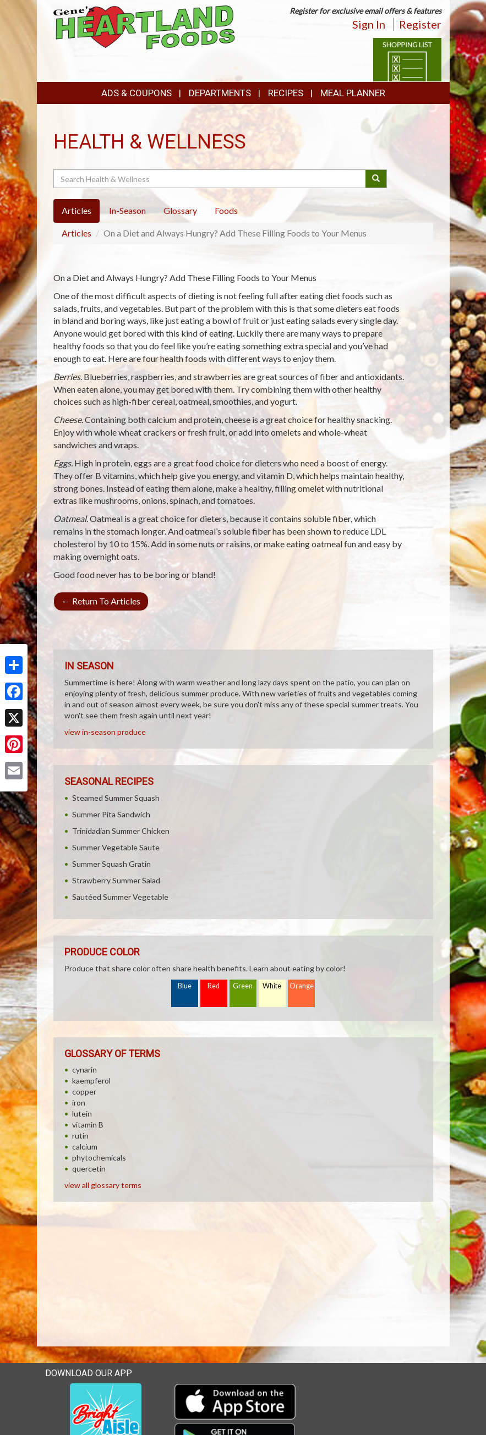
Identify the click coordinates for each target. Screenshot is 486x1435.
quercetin (89, 1168)
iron (78, 1102)
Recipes (285, 92)
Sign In (368, 24)
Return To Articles (101, 601)
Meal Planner (352, 92)
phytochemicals (99, 1157)
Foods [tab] (226, 210)
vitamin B (87, 1124)
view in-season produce (105, 731)
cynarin (84, 1069)
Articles (76, 233)
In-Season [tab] (127, 210)
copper (84, 1091)
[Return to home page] (144, 26)
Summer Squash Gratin (111, 863)
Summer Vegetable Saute (116, 847)
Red (213, 986)
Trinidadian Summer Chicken (121, 830)
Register (420, 24)
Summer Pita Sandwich (111, 814)
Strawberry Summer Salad (116, 880)
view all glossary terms (102, 1185)
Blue (185, 986)
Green (243, 986)
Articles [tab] (76, 210)
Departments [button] (220, 92)
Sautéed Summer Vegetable (120, 896)
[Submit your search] (376, 178)
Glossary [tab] (180, 210)
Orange (302, 986)
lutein (82, 1113)
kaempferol (91, 1080)
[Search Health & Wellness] (210, 178)
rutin (80, 1135)
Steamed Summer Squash (116, 797)
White (272, 986)
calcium (84, 1146)
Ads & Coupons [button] (136, 92)
